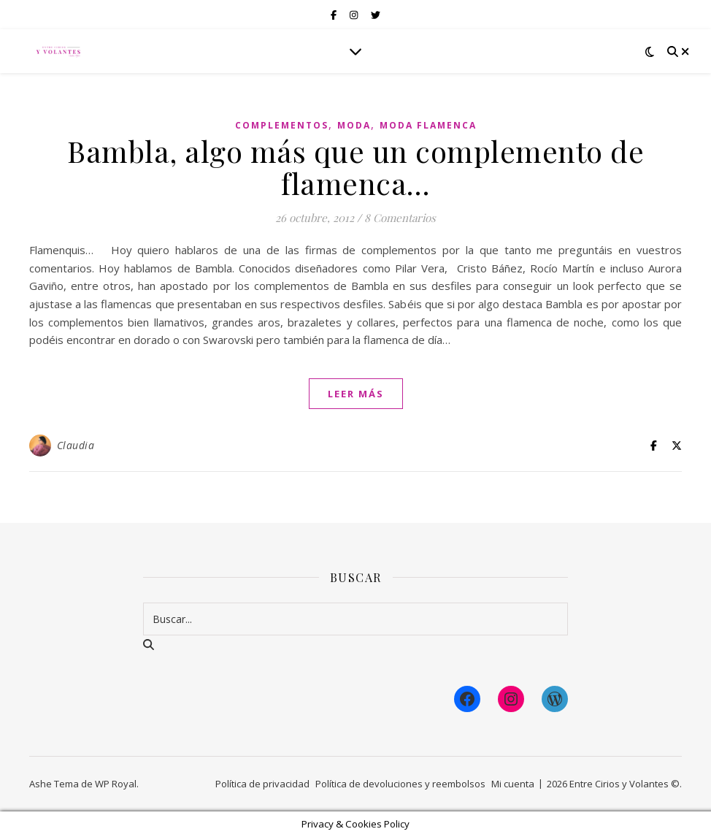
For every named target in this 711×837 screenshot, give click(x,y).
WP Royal (116, 783)
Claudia (76, 445)
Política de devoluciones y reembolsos (400, 783)
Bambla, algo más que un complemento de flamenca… (355, 166)
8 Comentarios (400, 217)
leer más (356, 393)
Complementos (281, 125)
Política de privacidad (262, 783)
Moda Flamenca (428, 125)
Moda (354, 125)
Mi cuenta (512, 783)
